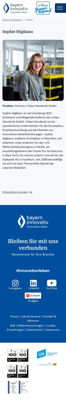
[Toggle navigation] (60, 8)
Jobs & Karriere (31, 316)
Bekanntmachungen (31, 325)
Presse (14, 316)
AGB (13, 325)
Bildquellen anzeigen (15, 192)
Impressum (52, 330)
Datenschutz (35, 330)
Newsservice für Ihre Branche (33, 254)
